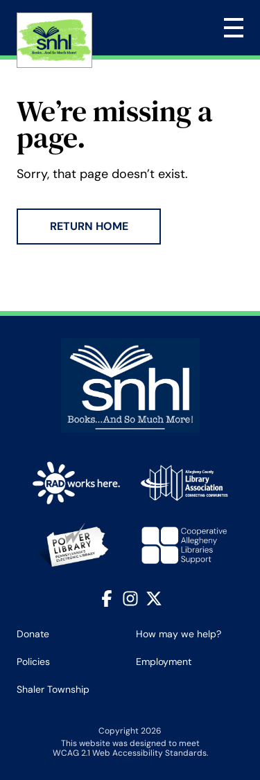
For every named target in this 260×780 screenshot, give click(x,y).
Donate (33, 634)
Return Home (89, 226)
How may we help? (178, 634)
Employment (163, 661)
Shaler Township (53, 689)
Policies (33, 661)
